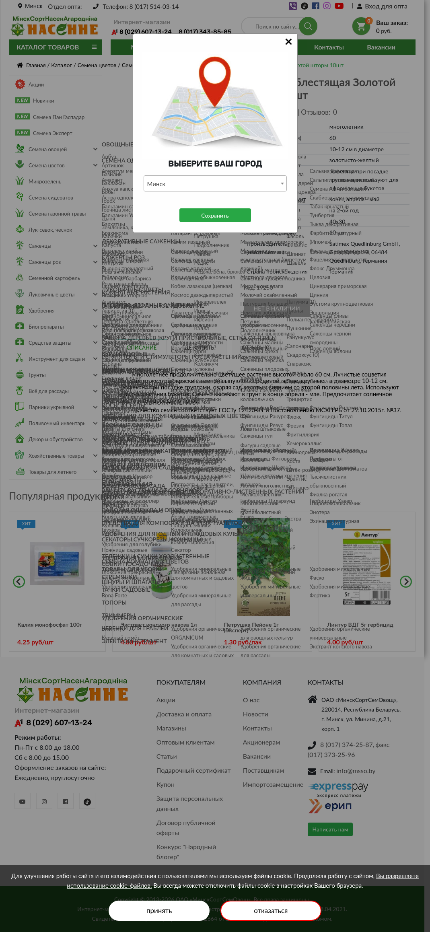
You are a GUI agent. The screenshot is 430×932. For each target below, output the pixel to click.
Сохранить (214, 215)
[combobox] (215, 183)
